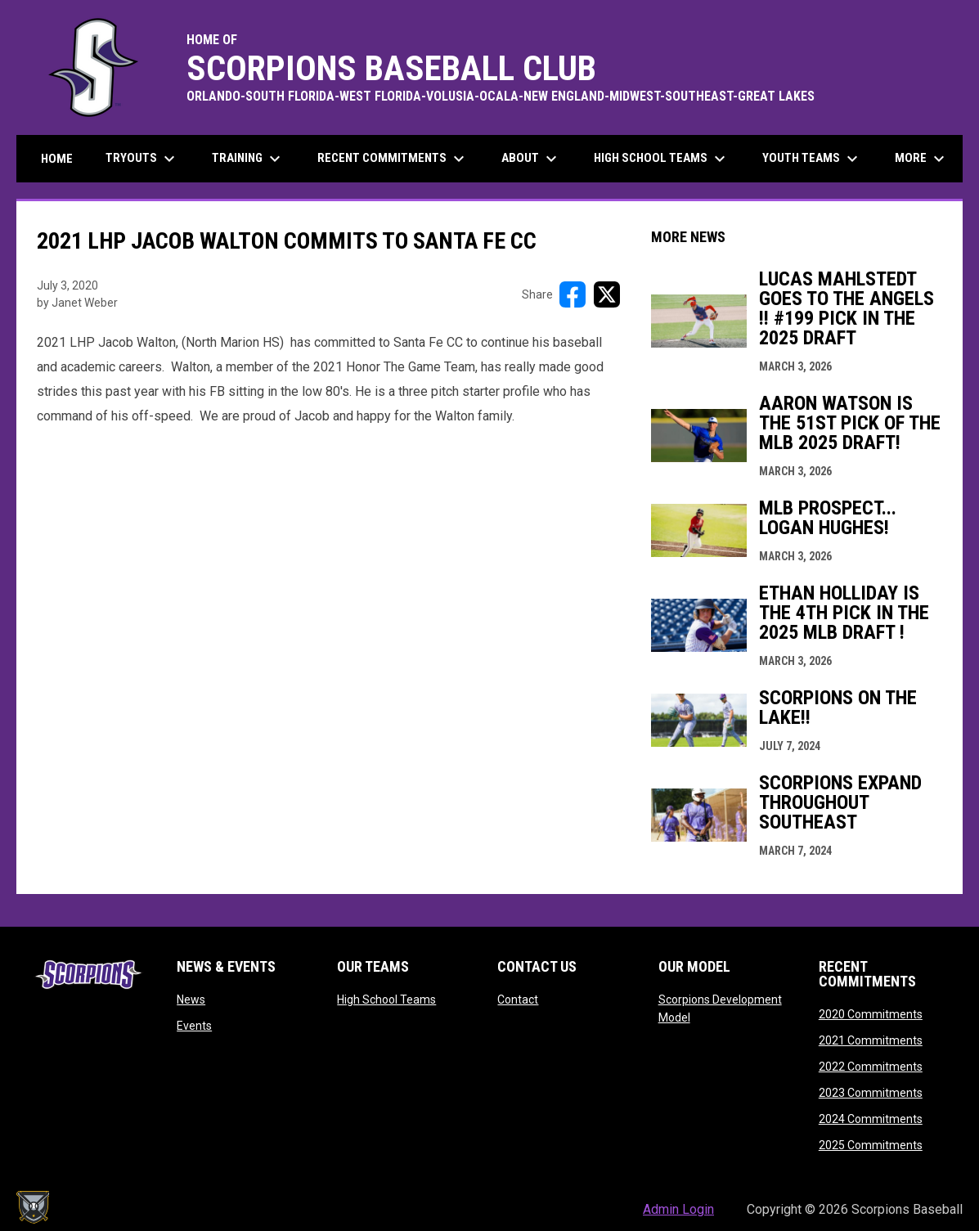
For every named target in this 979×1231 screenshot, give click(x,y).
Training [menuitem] (248, 158)
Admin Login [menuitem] (678, 1209)
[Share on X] (607, 294)
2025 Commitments (871, 1145)
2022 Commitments (871, 1066)
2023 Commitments (871, 1092)
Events (194, 1025)
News (191, 999)
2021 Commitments (871, 1040)
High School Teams (386, 999)
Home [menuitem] (57, 158)
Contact (517, 999)
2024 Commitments (871, 1118)
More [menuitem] (922, 158)
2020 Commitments (871, 1014)
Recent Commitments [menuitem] (393, 158)
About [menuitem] (531, 158)
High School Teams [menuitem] (662, 158)
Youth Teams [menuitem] (812, 158)
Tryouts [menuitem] (142, 158)
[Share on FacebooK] (572, 294)
